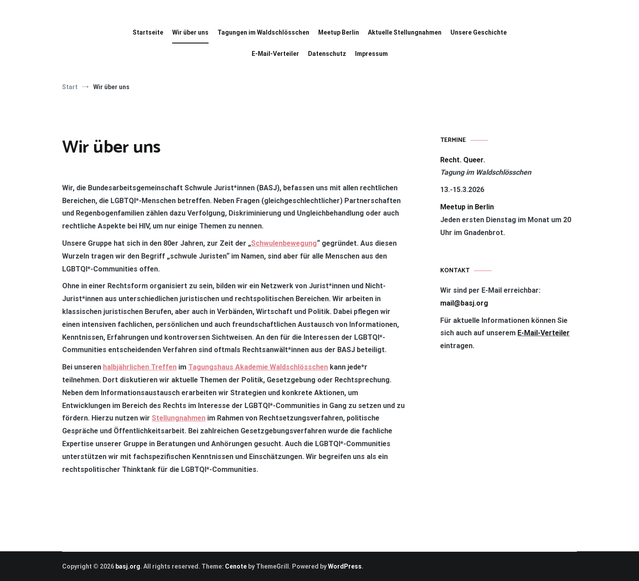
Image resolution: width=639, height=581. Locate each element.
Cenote (236, 566)
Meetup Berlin (338, 32)
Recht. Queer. (462, 160)
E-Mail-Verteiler (275, 53)
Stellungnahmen (178, 418)
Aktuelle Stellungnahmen (405, 32)
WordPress (345, 566)
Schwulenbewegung (284, 243)
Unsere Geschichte (478, 32)
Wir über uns (190, 32)
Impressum (371, 53)
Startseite (148, 32)
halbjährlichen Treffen (140, 367)
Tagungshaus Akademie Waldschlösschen (258, 367)
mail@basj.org (464, 303)
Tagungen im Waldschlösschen (263, 32)
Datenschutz (327, 53)
